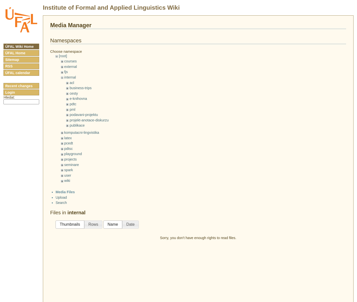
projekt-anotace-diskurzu (89, 120)
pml (72, 109)
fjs (66, 72)
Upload (61, 197)
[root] (63, 56)
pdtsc (68, 149)
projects (70, 159)
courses (70, 61)
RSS (9, 66)
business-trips (81, 88)
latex (68, 138)
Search (61, 203)
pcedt (68, 143)
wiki (67, 181)
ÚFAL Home (15, 53)
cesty (74, 93)
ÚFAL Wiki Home (19, 47)
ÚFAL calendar (17, 73)
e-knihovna (78, 99)
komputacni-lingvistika (81, 133)
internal (70, 77)
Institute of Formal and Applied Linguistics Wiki (111, 7)
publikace (77, 125)
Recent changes (18, 86)
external (70, 67)
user (67, 175)
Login (10, 92)
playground (73, 154)
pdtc (73, 104)
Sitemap (12, 60)
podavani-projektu (84, 115)
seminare (71, 165)
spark (68, 170)
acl (72, 83)
